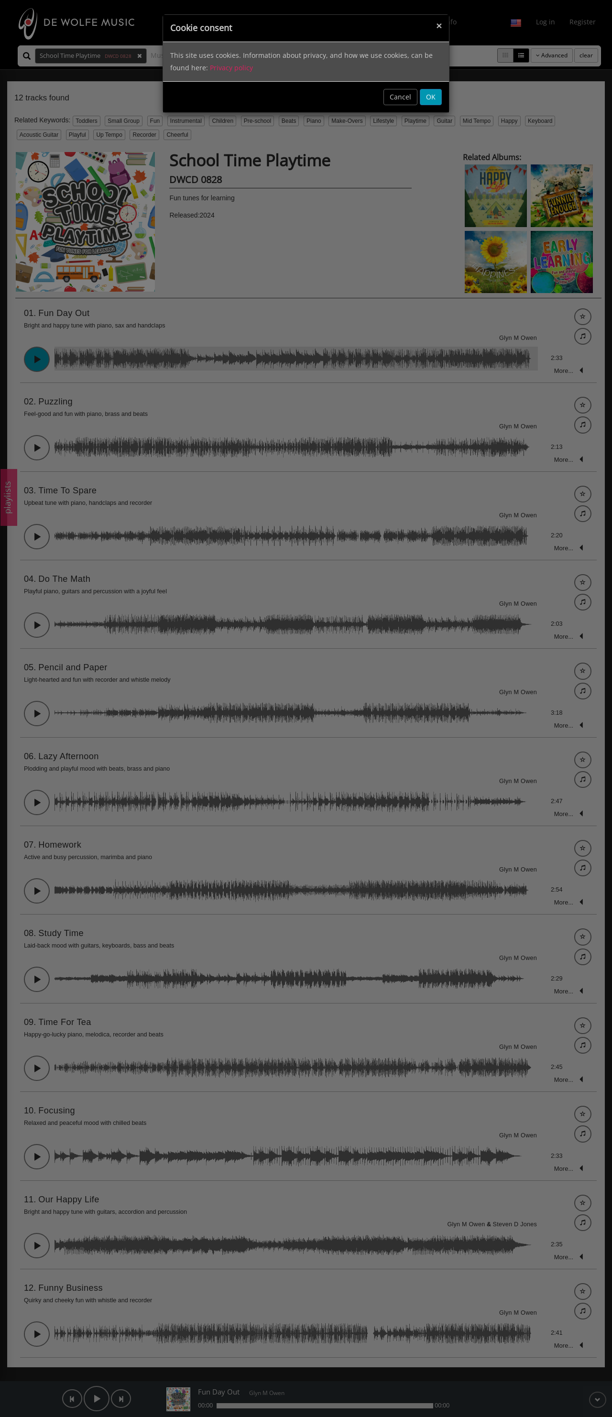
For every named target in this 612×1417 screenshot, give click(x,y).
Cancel (400, 96)
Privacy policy (231, 67)
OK (431, 96)
